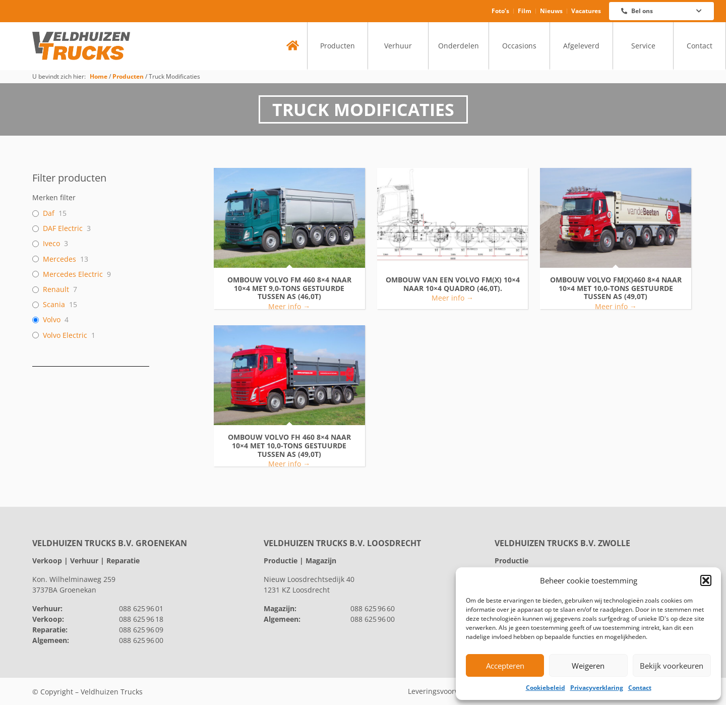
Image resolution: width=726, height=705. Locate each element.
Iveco (51, 243)
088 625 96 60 (372, 608)
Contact (639, 687)
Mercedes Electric (73, 274)
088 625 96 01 (141, 608)
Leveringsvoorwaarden (446, 691)
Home (98, 76)
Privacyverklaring (596, 687)
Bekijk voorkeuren (671, 666)
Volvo (51, 319)
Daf (48, 213)
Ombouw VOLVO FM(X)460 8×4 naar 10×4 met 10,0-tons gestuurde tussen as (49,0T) (616, 288)
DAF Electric (63, 228)
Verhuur (398, 45)
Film (524, 11)
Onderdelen (458, 45)
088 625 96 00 (141, 640)
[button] (706, 580)
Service (643, 45)
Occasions (519, 45)
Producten (337, 45)
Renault (56, 289)
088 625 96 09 (141, 629)
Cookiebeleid (545, 687)
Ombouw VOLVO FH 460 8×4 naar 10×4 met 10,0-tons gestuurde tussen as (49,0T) (289, 445)
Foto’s (500, 11)
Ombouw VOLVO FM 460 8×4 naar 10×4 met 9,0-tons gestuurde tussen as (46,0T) (289, 288)
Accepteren (505, 666)
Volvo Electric (65, 335)
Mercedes (59, 259)
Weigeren (588, 666)
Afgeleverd (581, 45)
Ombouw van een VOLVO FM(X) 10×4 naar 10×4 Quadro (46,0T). (453, 284)
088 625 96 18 (141, 619)
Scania (54, 304)
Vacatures (586, 11)
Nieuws (551, 11)
